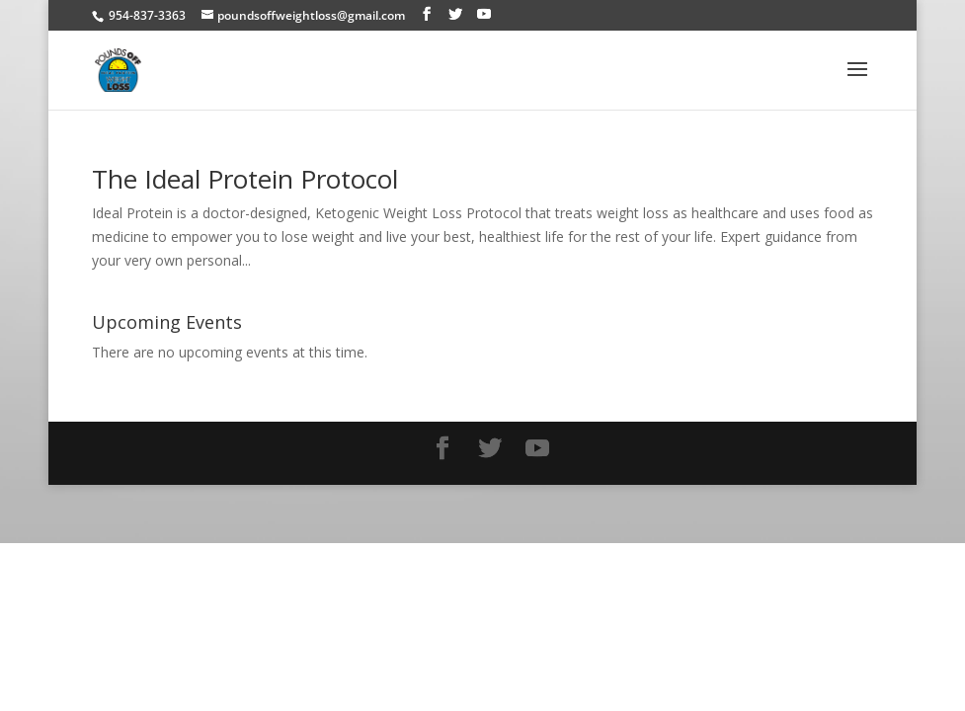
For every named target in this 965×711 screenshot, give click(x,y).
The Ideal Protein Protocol (245, 179)
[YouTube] (484, 14)
